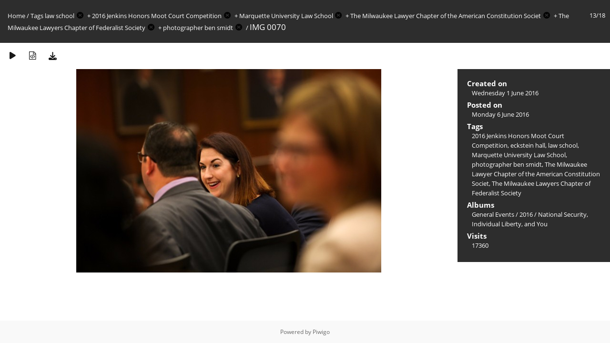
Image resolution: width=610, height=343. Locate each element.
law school (59, 15)
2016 (526, 214)
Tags (36, 15)
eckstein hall (527, 145)
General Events (493, 214)
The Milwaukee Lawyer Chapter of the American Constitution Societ (445, 15)
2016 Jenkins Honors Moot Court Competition (157, 15)
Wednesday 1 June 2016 (505, 93)
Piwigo (321, 332)
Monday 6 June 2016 (500, 114)
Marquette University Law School (286, 15)
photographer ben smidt (198, 27)
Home (16, 15)
